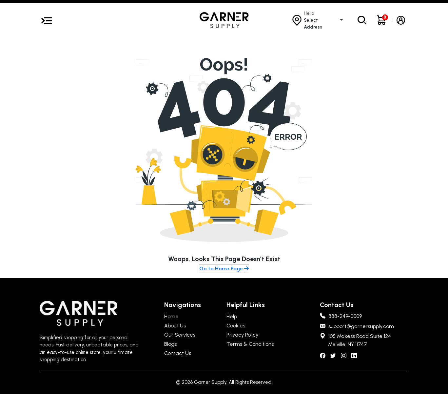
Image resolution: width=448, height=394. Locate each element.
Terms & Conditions (250, 344)
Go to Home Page (224, 268)
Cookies (235, 325)
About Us (175, 325)
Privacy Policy (242, 335)
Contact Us (177, 353)
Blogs (170, 344)
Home (171, 316)
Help (231, 316)
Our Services (179, 335)
